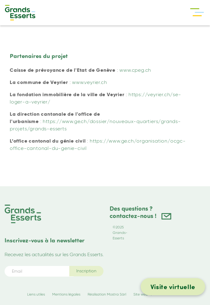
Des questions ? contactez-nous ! (133, 212)
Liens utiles (36, 294)
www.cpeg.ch (135, 70)
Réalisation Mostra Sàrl (107, 294)
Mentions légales (66, 294)
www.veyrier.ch (89, 82)
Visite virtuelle (172, 286)
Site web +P (143, 294)
